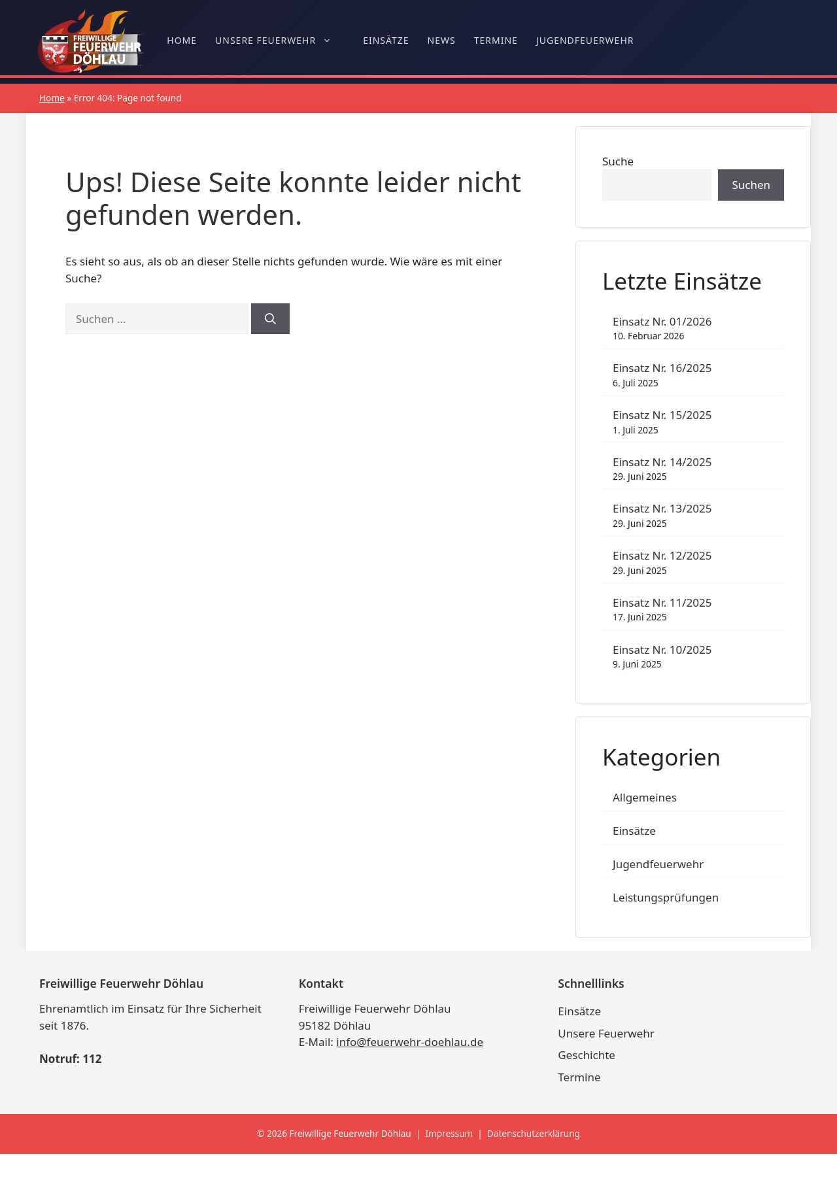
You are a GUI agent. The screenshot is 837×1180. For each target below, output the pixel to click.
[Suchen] (270, 319)
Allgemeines (645, 797)
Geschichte (586, 1054)
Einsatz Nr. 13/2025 (662, 508)
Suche (618, 161)
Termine (496, 40)
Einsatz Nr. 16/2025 (662, 367)
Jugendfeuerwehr (585, 40)
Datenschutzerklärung (533, 1133)
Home (182, 40)
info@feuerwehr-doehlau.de (409, 1041)
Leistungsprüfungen (666, 897)
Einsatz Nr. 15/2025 (662, 414)
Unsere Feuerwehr (280, 40)
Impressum (449, 1133)
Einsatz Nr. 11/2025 (662, 602)
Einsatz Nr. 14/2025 (662, 461)
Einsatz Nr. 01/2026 (662, 321)
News (442, 40)
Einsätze (386, 40)
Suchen (751, 184)
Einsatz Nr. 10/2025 (662, 649)
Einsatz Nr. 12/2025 (662, 555)
